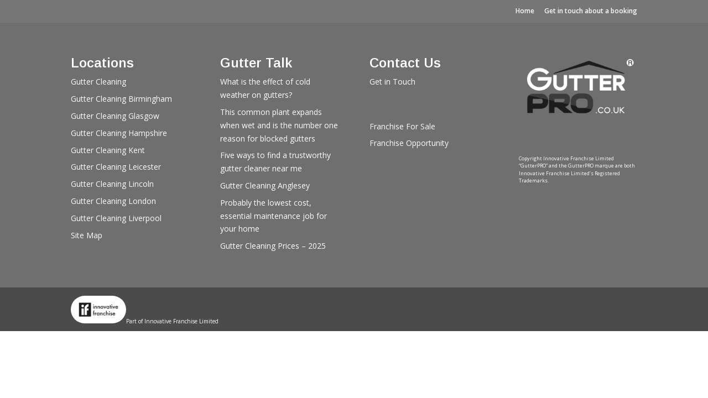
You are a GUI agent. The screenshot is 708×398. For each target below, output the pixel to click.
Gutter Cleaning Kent (108, 150)
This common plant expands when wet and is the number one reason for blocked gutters (279, 125)
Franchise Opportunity (409, 143)
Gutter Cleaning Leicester (116, 166)
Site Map (86, 235)
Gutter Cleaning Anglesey (265, 185)
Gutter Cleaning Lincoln (112, 184)
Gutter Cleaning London (113, 201)
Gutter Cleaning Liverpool (116, 218)
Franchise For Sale (402, 126)
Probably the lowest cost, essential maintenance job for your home (273, 215)
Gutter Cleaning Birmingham (121, 98)
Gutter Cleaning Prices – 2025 (273, 245)
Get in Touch (392, 81)
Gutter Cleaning (98, 81)
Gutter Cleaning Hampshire (119, 133)
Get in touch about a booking (590, 10)
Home (525, 10)
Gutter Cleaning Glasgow (115, 116)
